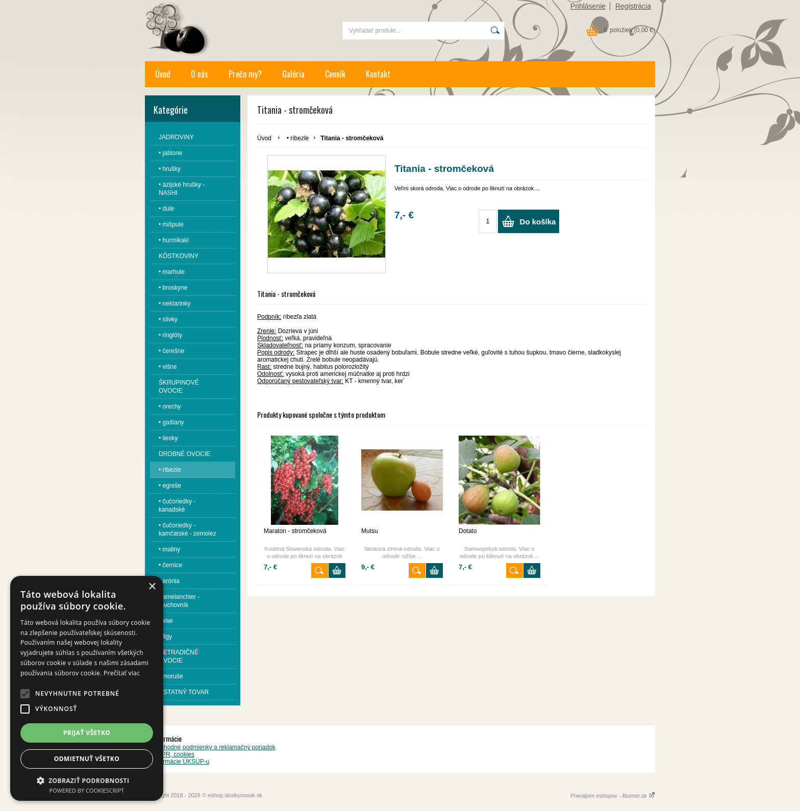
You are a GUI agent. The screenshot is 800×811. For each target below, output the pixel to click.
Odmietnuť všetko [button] (86, 758)
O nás (199, 74)
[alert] (86, 688)
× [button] (152, 587)
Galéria (293, 74)
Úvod (162, 74)
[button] (25, 693)
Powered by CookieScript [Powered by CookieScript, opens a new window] (86, 790)
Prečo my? (245, 74)
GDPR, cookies (173, 754)
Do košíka (538, 221)
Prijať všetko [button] (87, 732)
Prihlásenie (588, 6)
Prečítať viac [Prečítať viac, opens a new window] (122, 673)
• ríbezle (298, 138)
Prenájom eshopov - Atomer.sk (612, 796)
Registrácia (633, 6)
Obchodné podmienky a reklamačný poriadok (214, 747)
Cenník (335, 74)
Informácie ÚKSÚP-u (181, 761)
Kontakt (378, 74)
